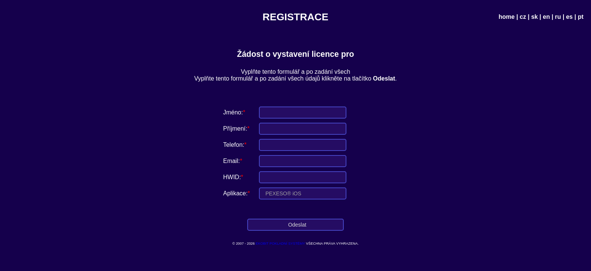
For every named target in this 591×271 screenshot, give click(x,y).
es (569, 17)
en (546, 17)
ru (558, 17)
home (507, 17)
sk (534, 17)
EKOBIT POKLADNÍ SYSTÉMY (280, 243)
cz (523, 17)
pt (580, 17)
